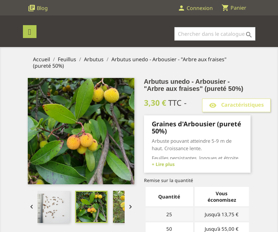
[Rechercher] (214, 34)
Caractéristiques (236, 105)
